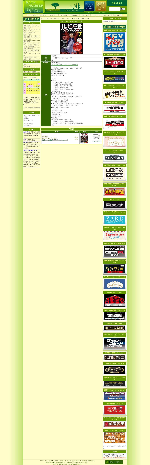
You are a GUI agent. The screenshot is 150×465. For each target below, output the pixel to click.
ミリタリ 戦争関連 (29, 46)
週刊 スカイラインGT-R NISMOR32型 (114, 243)
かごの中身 (64, 15)
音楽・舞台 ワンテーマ (30, 25)
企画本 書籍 (27, 59)
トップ (43, 18)
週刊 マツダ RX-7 (115, 199)
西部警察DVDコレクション (114, 292)
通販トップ (49, 18)
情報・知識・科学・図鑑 (30, 36)
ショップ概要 (32, 15)
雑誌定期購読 (101, 12)
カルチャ (26, 52)
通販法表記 (74, 15)
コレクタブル (27, 39)
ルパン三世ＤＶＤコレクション (62, 18)
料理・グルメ (27, 34)
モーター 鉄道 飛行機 (30, 45)
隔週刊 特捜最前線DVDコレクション (114, 310)
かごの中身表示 (28, 123)
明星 (119, 446)
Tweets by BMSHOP (108, 21)
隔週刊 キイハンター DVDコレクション (115, 30)
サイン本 (26, 64)
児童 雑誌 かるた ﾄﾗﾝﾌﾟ (30, 57)
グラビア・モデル (29, 30)
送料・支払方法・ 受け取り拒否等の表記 (114, 457)
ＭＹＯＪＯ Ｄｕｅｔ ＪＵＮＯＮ (115, 430)
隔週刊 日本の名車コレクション (115, 363)
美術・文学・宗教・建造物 (31, 50)
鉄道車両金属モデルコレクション (114, 353)
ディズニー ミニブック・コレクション (114, 277)
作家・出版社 (27, 66)
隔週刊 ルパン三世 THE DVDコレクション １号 (55, 140)
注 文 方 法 (53, 15)
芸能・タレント (28, 27)
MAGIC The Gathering (30, 71)
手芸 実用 (27, 38)
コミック (89, 12)
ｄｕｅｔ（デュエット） (110, 446)
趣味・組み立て (28, 41)
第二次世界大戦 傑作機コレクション (114, 54)
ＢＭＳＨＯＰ (54, 461)
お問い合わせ (117, 15)
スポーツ (26, 43)
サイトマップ (106, 15)
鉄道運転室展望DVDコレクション (114, 102)
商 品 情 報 (43, 15)
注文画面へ (27, 125)
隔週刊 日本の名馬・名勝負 (114, 323)
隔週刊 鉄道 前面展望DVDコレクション (115, 116)
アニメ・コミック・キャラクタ (32, 54)
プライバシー (95, 15)
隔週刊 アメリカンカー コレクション (114, 390)
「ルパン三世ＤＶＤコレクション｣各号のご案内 (64, 65)
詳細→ (37, 74)
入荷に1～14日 (96, 141)
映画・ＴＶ (27, 29)
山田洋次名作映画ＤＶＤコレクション (114, 165)
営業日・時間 (85, 15)
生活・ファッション (29, 32)
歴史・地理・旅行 (29, 48)
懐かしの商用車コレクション (115, 403)
